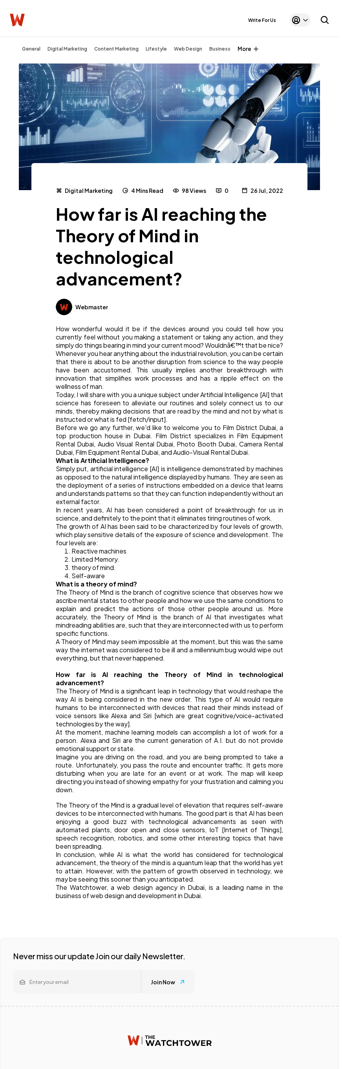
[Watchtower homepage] (169, 1040)
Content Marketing (116, 49)
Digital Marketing (67, 49)
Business (219, 49)
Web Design (188, 49)
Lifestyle (156, 49)
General (31, 49)
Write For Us (262, 20)
